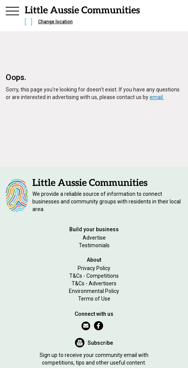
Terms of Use (94, 299)
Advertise (94, 238)
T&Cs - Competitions (94, 276)
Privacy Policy (94, 268)
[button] (12, 10)
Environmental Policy (94, 291)
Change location (55, 21)
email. (157, 97)
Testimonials (94, 245)
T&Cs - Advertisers (94, 283)
